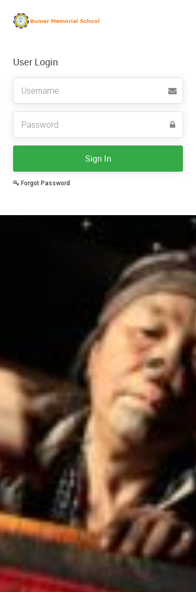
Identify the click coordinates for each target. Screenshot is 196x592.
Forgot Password (41, 183)
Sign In (98, 158)
